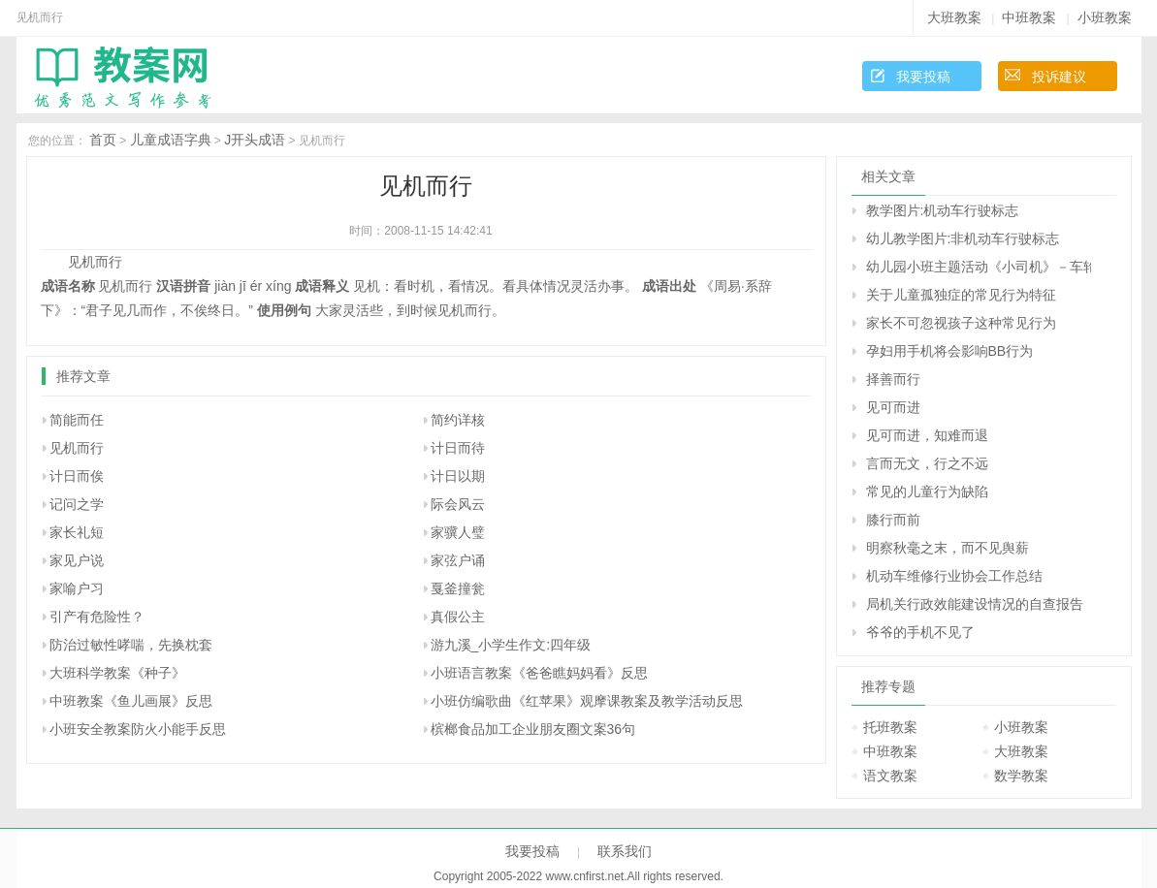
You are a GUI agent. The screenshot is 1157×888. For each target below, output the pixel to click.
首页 (102, 139)
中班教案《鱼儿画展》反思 (130, 701)
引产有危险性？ (97, 616)
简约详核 (458, 420)
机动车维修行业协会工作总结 (954, 576)
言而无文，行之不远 (927, 463)
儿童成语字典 (170, 139)
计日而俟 (76, 476)
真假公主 (458, 616)
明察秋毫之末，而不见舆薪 (947, 547)
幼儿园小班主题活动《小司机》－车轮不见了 (978, 266)
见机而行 (76, 448)
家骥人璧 (458, 532)
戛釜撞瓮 (458, 588)
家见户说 (76, 560)
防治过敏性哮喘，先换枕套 (130, 644)
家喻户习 (76, 588)
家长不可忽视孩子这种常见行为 (961, 323)
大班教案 (954, 17)
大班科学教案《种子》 (117, 673)
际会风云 (458, 504)
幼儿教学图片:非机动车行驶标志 (963, 238)
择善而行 (893, 379)
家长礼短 (76, 532)
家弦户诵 (458, 560)
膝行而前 (893, 519)
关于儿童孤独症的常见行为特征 (961, 294)
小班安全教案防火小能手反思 (137, 729)
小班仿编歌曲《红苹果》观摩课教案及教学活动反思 (587, 701)
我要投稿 (923, 76)
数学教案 (1021, 775)
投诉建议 (1059, 76)
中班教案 (1029, 17)
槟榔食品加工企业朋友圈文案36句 (533, 729)
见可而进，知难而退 (927, 435)
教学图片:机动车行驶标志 (942, 210)
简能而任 (76, 420)
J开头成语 (254, 139)
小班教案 (1104, 17)
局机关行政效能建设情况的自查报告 (974, 604)
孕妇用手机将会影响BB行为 (950, 351)
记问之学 (76, 504)
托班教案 (890, 727)
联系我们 (624, 851)
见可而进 (893, 407)
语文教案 (890, 775)
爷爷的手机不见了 (920, 632)
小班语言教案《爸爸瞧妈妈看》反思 (539, 673)
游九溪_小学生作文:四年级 (511, 644)
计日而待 (458, 448)
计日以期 (458, 476)
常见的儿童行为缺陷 (927, 491)
